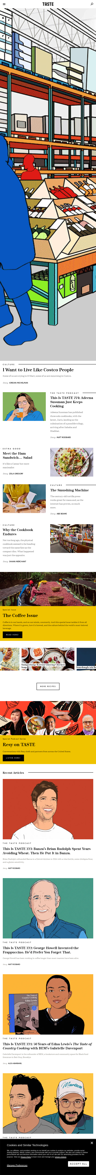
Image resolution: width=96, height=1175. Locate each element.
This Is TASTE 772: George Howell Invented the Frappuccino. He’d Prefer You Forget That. (41, 950)
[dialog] (48, 1157)
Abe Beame (62, 514)
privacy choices (60, 1157)
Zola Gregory (16, 474)
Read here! (12, 635)
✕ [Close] (92, 1143)
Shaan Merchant (17, 561)
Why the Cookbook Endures (18, 532)
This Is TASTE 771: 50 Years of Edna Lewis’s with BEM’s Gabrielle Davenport (47, 1046)
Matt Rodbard (64, 437)
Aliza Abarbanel (15, 1063)
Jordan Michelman (18, 383)
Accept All (78, 1164)
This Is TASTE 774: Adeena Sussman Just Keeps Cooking (71, 402)
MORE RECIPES (48, 686)
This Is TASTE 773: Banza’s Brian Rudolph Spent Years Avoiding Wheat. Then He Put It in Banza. (47, 851)
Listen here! (13, 758)
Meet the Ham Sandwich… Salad (17, 455)
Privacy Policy (26, 1157)
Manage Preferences (17, 1165)
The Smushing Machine (69, 490)
